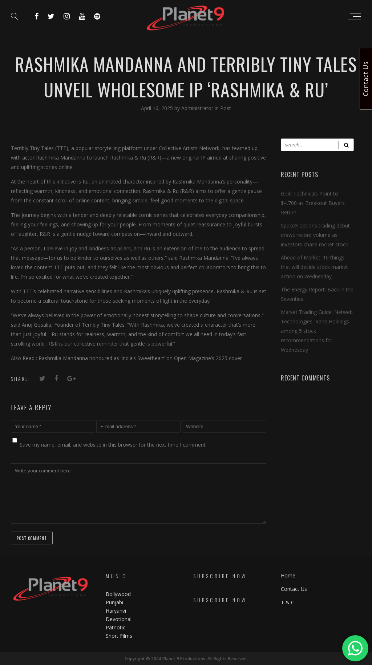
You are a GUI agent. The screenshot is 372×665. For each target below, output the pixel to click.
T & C (287, 602)
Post (225, 108)
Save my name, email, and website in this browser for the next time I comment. (113, 444)
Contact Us (294, 588)
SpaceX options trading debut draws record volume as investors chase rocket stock (315, 235)
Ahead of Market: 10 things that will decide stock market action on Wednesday (314, 267)
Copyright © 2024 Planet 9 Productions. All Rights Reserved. (186, 659)
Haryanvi (116, 610)
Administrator (198, 108)
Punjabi (114, 602)
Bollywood (118, 594)
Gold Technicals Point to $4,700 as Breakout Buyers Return (313, 203)
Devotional (119, 619)
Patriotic (116, 627)
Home (288, 575)
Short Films (119, 635)
